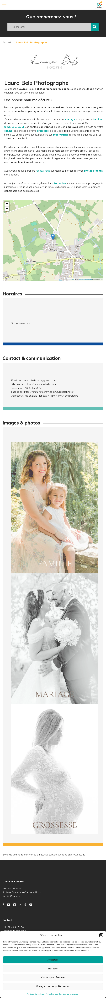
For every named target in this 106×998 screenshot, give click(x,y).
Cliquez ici (79, 854)
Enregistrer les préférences (53, 986)
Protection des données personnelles (62, 994)
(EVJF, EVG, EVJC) (14, 126)
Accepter (53, 959)
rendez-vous (43, 170)
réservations (61, 134)
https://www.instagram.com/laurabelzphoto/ (49, 391)
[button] (101, 935)
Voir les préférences (53, 977)
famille (97, 119)
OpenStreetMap (85, 279)
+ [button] (7, 203)
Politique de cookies (35, 994)
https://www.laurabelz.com (41, 383)
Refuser (53, 968)
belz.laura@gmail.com (43, 380)
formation (60, 182)
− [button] (7, 208)
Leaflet (71, 279)
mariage (70, 119)
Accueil (7, 42)
